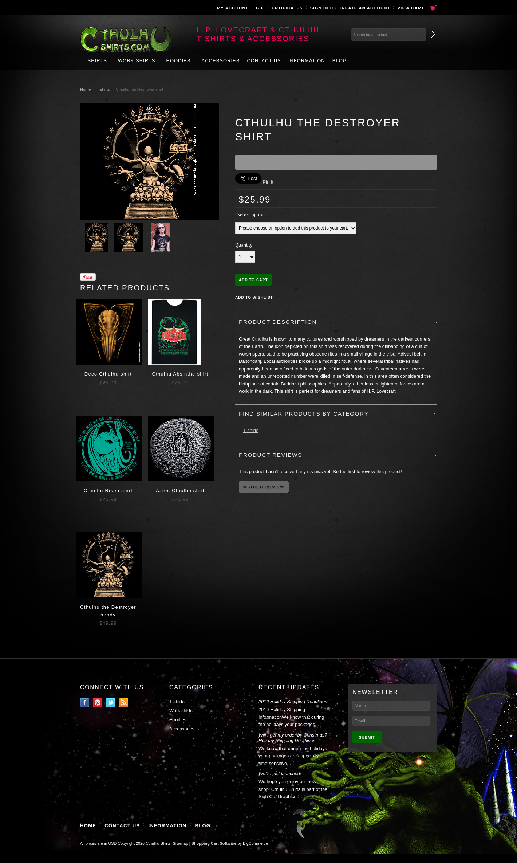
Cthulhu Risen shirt (108, 490)
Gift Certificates (279, 8)
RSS (124, 702)
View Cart (411, 8)
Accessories (220, 60)
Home (85, 89)
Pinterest (97, 702)
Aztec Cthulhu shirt (180, 490)
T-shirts (95, 60)
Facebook (84, 702)
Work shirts (136, 60)
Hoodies (178, 60)
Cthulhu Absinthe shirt (180, 374)
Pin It (268, 182)
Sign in (319, 8)
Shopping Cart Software (214, 843)
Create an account (364, 8)
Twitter (110, 702)
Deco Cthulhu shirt (108, 374)
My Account (233, 8)
